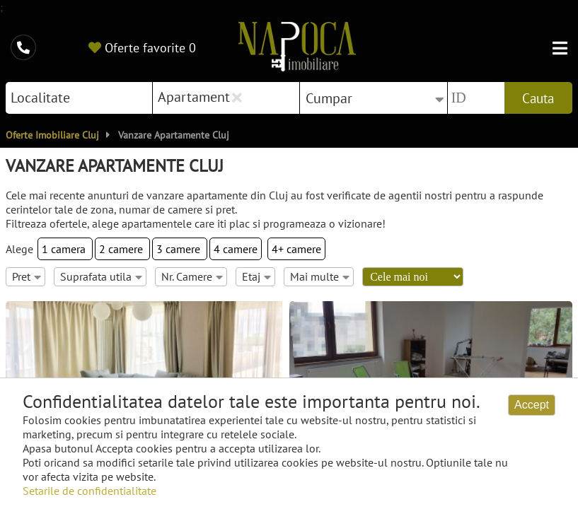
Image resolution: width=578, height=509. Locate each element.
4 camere (236, 249)
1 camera (65, 249)
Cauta (538, 98)
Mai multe (319, 276)
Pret (26, 276)
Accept (531, 405)
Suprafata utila (101, 276)
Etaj (256, 276)
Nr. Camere (192, 276)
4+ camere (296, 249)
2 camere (122, 249)
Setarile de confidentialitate (89, 491)
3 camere (179, 249)
